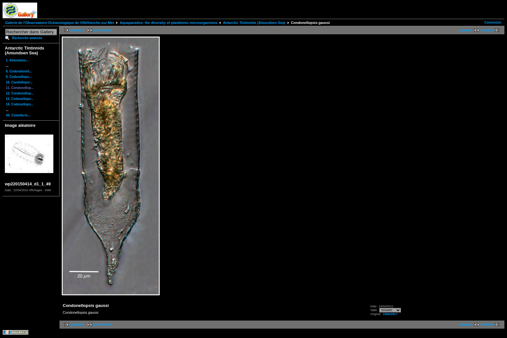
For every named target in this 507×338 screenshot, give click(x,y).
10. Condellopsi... (19, 82)
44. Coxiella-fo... (18, 115)
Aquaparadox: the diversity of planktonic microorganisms (168, 23)
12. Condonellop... (20, 93)
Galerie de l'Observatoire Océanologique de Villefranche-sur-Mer (59, 23)
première (77, 30)
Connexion (492, 22)
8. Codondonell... (19, 71)
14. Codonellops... (20, 104)
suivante (465, 30)
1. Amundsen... (17, 60)
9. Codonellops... (19, 77)
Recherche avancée (27, 38)
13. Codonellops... (20, 99)
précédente (102, 30)
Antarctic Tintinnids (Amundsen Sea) (254, 23)
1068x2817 (390, 314)
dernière (487, 30)
